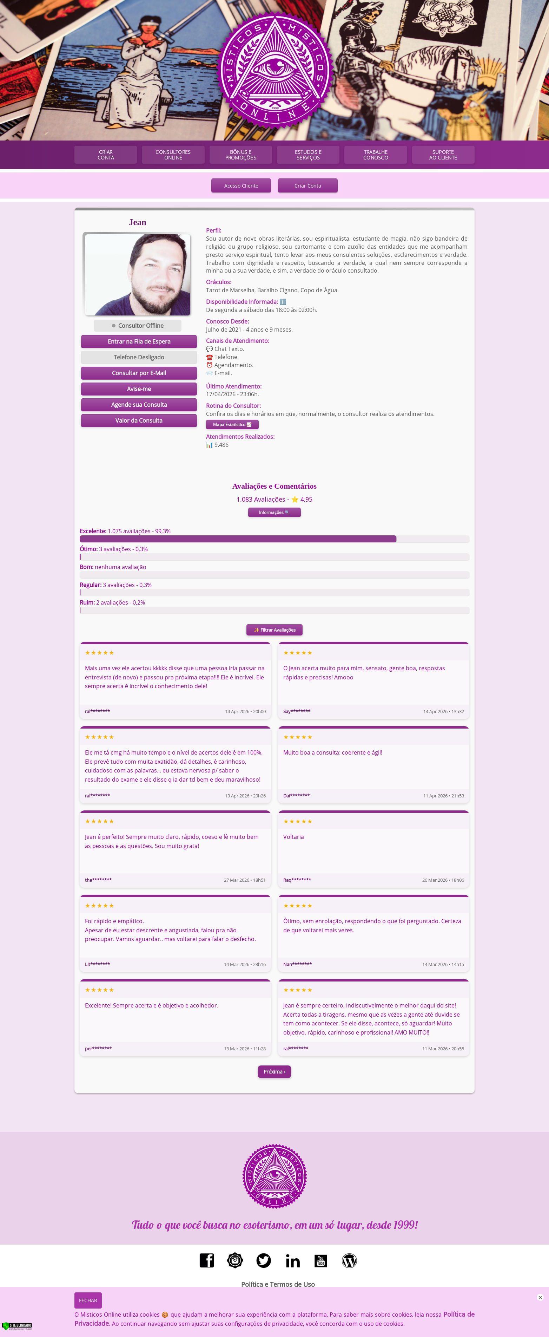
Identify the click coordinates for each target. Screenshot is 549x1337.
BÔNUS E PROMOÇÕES (240, 155)
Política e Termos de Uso (278, 1284)
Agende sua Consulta (139, 405)
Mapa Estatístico (232, 425)
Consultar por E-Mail (139, 373)
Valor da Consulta (139, 420)
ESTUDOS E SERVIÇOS (308, 155)
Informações (274, 512)
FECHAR (88, 1300)
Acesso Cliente (241, 185)
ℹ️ (282, 302)
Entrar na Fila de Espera (139, 341)
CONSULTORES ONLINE (173, 155)
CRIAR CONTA (106, 155)
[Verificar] (24, 1329)
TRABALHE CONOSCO (375, 155)
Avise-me (139, 389)
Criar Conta (308, 185)
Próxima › (274, 1071)
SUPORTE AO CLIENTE (443, 155)
